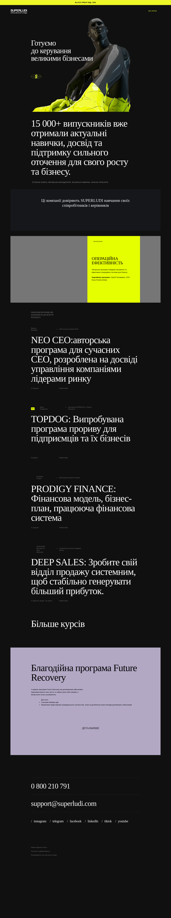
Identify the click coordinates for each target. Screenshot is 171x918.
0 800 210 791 (50, 786)
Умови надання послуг (39, 847)
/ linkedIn (91, 821)
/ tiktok (107, 821)
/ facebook (74, 821)
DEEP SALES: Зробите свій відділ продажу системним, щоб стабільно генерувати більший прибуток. (84, 576)
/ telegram (57, 821)
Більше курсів (59, 624)
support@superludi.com (63, 803)
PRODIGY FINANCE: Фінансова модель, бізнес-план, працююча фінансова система (83, 503)
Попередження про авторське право (44, 855)
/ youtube (121, 821)
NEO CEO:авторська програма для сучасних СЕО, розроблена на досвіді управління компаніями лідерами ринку (84, 359)
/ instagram (38, 821)
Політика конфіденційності (40, 851)
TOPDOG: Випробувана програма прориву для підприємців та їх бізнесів (80, 429)
